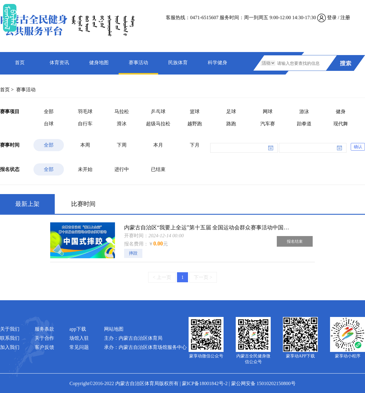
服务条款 (44, 329)
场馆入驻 (79, 338)
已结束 (158, 169)
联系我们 (9, 338)
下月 (195, 145)
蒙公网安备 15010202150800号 (263, 383)
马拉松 (121, 111)
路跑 (231, 123)
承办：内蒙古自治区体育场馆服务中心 (145, 347)
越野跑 (194, 123)
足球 (231, 111)
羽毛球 (85, 111)
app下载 (77, 329)
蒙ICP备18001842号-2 (205, 383)
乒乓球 (158, 111)
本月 (158, 145)
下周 (122, 145)
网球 (268, 111)
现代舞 (340, 123)
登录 (332, 17)
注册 (345, 17)
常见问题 (79, 347)
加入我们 (9, 347)
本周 (85, 145)
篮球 (195, 111)
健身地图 (99, 62)
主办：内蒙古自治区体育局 (133, 338)
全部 (49, 111)
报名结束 (295, 241)
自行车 (85, 123)
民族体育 (178, 62)
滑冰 (122, 123)
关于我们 (9, 329)
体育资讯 (59, 62)
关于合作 (44, 338)
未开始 (85, 169)
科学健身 (217, 62)
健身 (341, 111)
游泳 (304, 111)
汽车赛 (267, 123)
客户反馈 (44, 347)
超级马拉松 (158, 123)
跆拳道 (304, 123)
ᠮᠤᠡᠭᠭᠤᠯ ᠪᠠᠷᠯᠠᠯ (9, 18)
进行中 (121, 169)
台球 (49, 123)
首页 (20, 62)
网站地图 (113, 329)
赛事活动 (138, 62)
